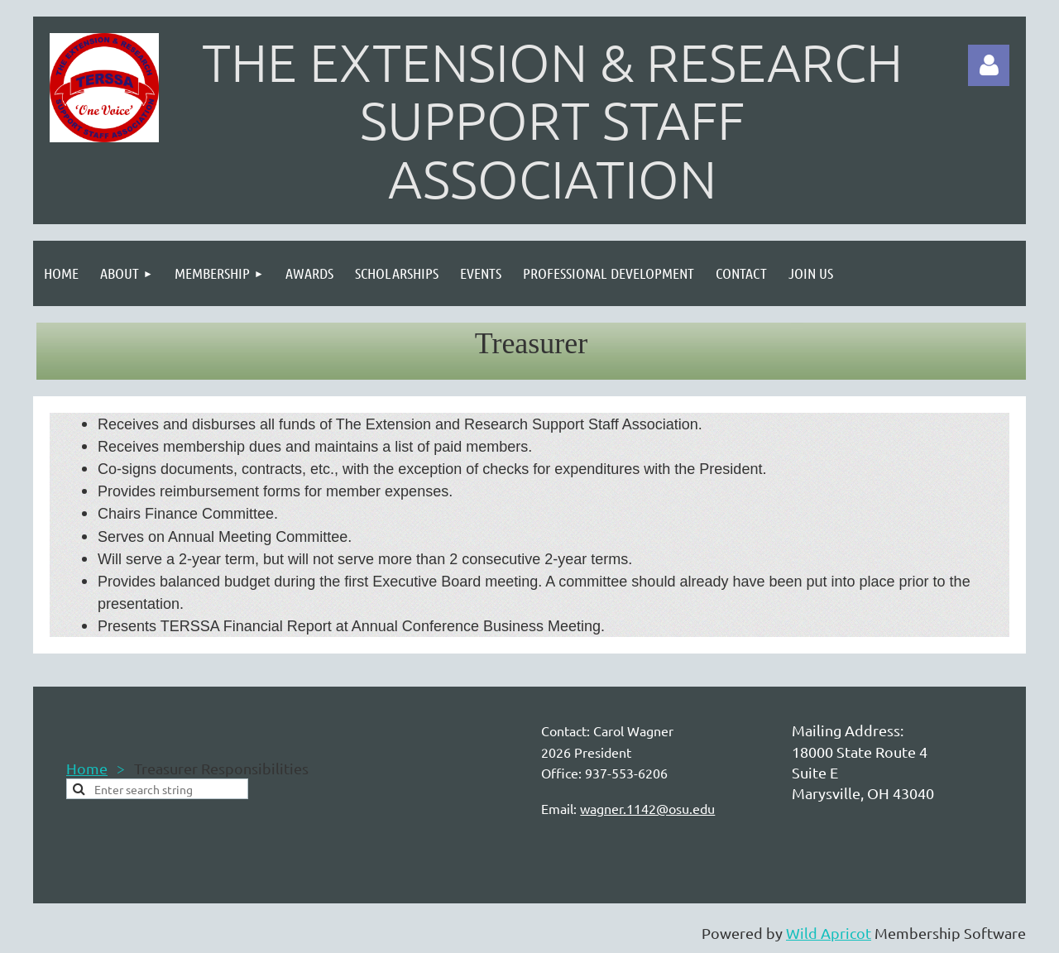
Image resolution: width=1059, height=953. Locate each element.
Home (87, 768)
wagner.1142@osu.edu (647, 808)
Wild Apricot (828, 932)
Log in (988, 65)
